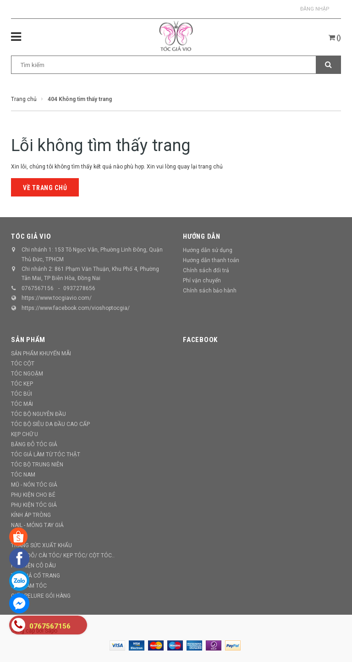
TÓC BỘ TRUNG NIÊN (37, 464)
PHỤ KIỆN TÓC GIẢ (34, 505)
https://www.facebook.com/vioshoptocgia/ (76, 308)
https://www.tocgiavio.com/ (57, 298)
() (335, 37)
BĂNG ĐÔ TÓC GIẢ (34, 444)
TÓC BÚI (21, 394)
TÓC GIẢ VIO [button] (31, 236)
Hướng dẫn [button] (201, 236)
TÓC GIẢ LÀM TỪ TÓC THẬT (45, 454)
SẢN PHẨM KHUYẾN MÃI (41, 353)
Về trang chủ (45, 187)
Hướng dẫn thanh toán (211, 260)
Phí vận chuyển (202, 280)
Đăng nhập (315, 9)
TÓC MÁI (22, 404)
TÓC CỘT (22, 363)
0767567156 (38, 288)
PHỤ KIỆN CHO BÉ (33, 495)
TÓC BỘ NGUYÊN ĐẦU (38, 414)
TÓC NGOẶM (27, 373)
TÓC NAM (23, 474)
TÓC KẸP (22, 384)
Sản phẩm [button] (28, 340)
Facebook (200, 340)
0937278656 (79, 288)
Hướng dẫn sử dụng (207, 250)
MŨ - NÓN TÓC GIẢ (34, 485)
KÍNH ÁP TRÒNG (31, 515)
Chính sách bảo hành (209, 290)
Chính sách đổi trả (206, 270)
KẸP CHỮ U (24, 434)
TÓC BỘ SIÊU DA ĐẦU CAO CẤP (50, 424)
